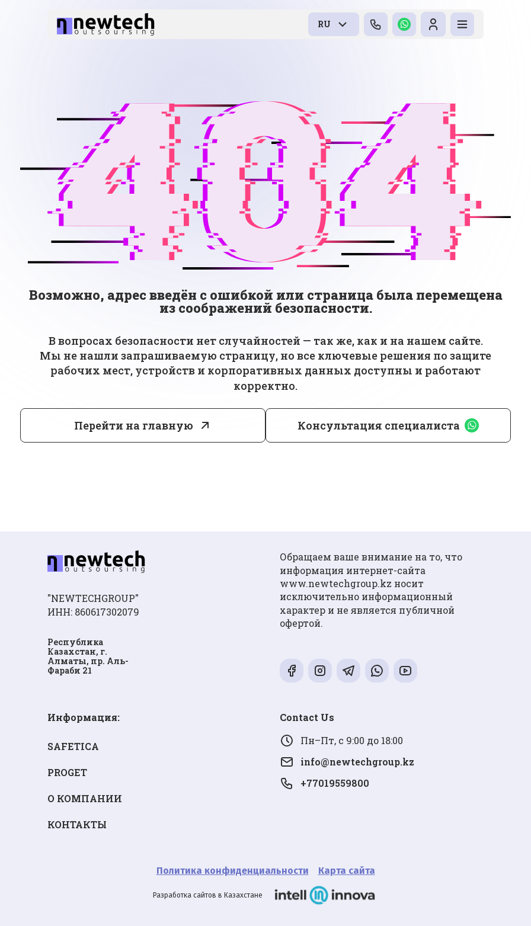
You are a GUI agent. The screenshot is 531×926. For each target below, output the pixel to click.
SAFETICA (73, 746)
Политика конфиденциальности (232, 870)
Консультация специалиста (388, 425)
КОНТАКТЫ (77, 824)
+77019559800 (324, 783)
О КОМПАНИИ (84, 798)
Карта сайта (346, 870)
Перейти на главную (133, 425)
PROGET (67, 772)
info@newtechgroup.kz (347, 762)
